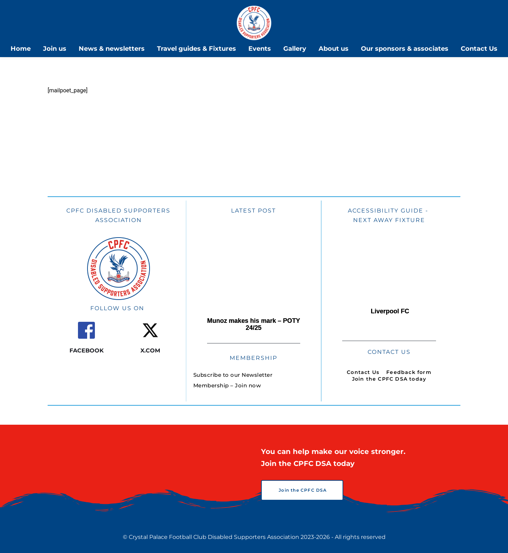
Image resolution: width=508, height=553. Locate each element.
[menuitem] (20, 49)
